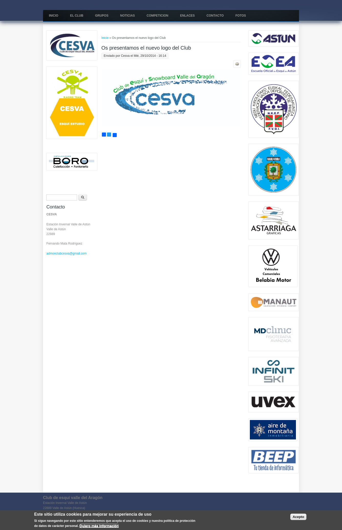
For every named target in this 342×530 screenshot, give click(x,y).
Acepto (298, 517)
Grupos (101, 15)
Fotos (241, 15)
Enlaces (187, 15)
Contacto (215, 15)
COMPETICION (157, 15)
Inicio (53, 15)
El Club (76, 15)
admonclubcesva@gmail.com (66, 253)
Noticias (127, 15)
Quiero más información (99, 526)
